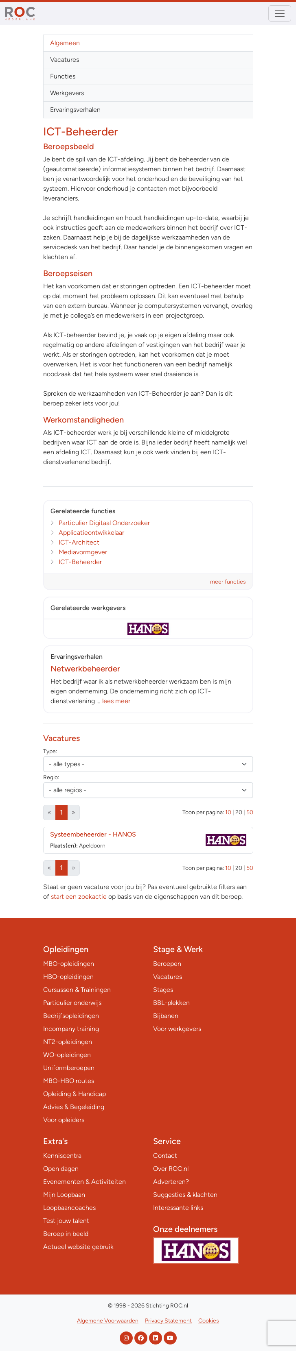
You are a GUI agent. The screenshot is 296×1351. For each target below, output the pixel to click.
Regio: (51, 777)
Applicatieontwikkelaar (91, 532)
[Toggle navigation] (279, 13)
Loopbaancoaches (69, 1208)
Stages (163, 990)
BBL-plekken (171, 1003)
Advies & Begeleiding (73, 1107)
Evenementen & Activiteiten (84, 1181)
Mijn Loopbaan (64, 1194)
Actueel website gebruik (78, 1247)
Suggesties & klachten (185, 1194)
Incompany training (71, 1029)
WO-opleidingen (67, 1055)
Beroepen (167, 963)
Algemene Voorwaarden (107, 1320)
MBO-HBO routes (68, 1081)
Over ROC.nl (171, 1168)
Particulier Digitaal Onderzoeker (104, 523)
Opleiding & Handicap (74, 1094)
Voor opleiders (63, 1120)
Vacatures (64, 59)
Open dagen (61, 1168)
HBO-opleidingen (68, 977)
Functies (62, 76)
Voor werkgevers (177, 1029)
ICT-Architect (79, 542)
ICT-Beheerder (80, 562)
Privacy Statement (168, 1320)
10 (228, 812)
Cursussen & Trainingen (77, 990)
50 (249, 812)
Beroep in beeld (65, 1234)
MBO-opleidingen (68, 963)
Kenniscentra (62, 1155)
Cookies (208, 1320)
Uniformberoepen (68, 1068)
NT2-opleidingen (67, 1042)
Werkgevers (67, 93)
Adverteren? (171, 1181)
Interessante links (178, 1208)
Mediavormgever (83, 552)
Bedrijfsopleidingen (71, 1016)
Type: (50, 751)
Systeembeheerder (93, 834)
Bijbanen (165, 1016)
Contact (165, 1155)
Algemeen (65, 43)
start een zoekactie (79, 896)
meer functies (228, 581)
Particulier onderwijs (72, 1003)
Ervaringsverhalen (75, 109)
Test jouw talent (66, 1221)
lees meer (116, 701)
